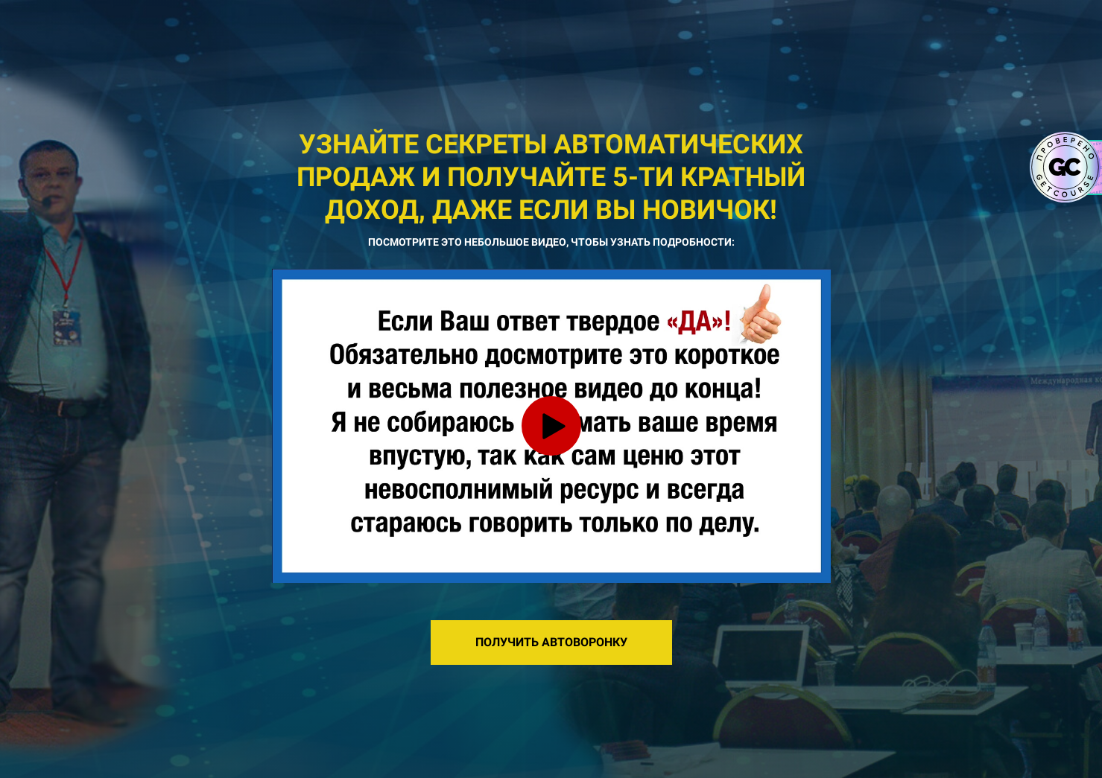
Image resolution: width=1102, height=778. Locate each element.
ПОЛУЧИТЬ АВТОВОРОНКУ (551, 642)
